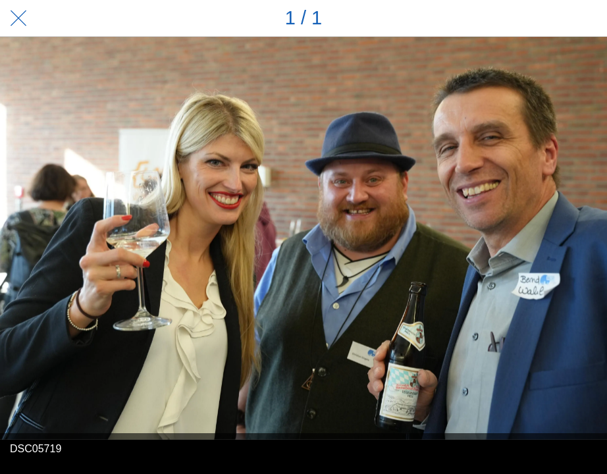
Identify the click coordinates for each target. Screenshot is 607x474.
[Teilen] (554, 18)
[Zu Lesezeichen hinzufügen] (588, 18)
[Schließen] (18, 18)
